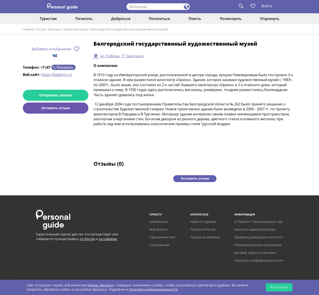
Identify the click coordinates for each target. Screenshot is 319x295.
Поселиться (159, 18)
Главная (28, 29)
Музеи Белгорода (76, 29)
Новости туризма (203, 221)
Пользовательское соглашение (258, 245)
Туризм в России (203, 229)
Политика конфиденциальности (258, 260)
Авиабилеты (158, 221)
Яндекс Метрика (100, 285)
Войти (266, 6)
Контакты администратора (255, 229)
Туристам (48, 18)
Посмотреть (230, 18)
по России (87, 239)
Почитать (84, 18)
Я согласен (279, 287)
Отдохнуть (269, 18)
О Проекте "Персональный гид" (258, 221)
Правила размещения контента (258, 237)
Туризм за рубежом (205, 237)
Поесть (195, 18)
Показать (65, 67)
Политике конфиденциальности (153, 289)
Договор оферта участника (255, 252)
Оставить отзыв (55, 108)
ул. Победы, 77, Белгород (121, 56)
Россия (41, 29)
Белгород (54, 29)
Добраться (120, 18)
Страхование (159, 245)
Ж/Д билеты (158, 229)
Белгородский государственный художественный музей (129, 29)
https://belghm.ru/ (56, 74)
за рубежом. (108, 239)
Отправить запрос (55, 95)
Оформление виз (162, 237)
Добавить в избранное (51, 49)
